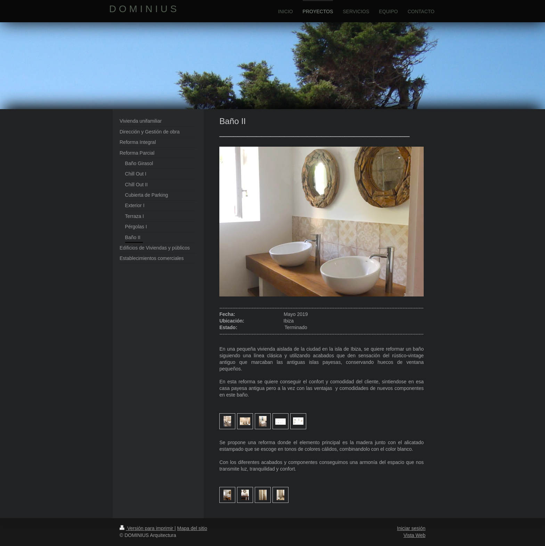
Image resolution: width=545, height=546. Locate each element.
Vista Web (414, 535)
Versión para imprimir (147, 528)
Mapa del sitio (192, 528)
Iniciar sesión (411, 528)
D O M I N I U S (143, 8)
